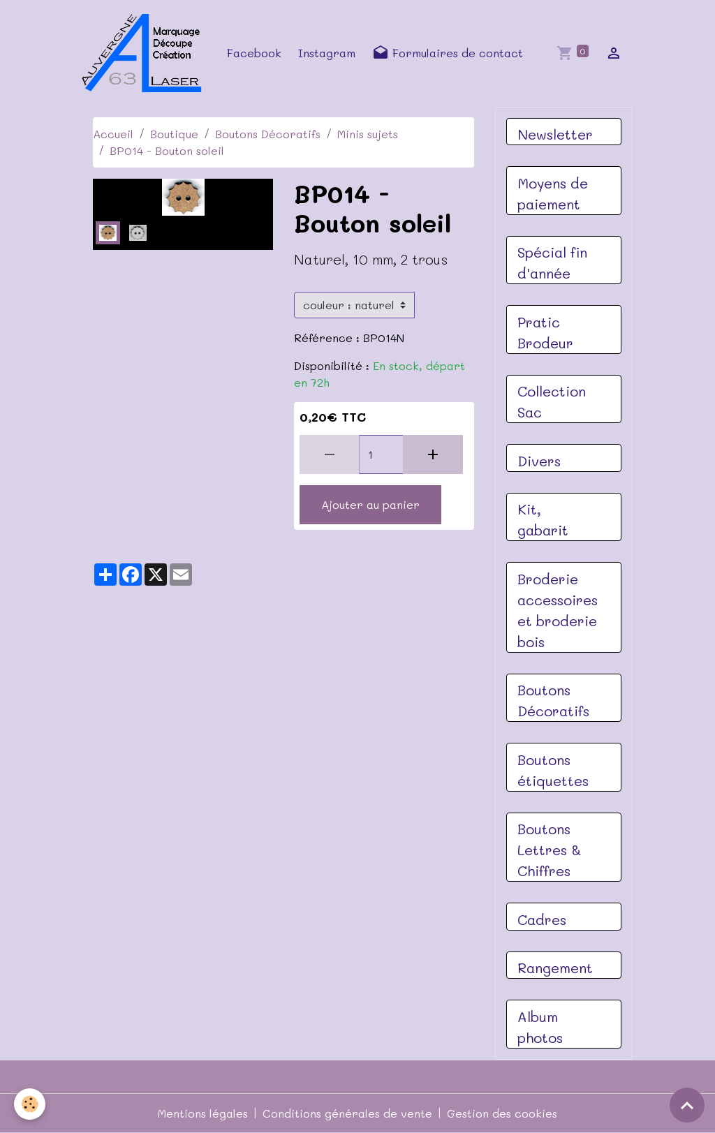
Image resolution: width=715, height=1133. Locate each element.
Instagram (326, 52)
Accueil (113, 133)
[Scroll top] (687, 1105)
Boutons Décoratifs (267, 133)
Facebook (254, 52)
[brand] (146, 53)
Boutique (174, 133)
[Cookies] (29, 1104)
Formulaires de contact (447, 53)
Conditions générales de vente (347, 1113)
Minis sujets (367, 133)
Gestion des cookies (502, 1113)
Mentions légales (203, 1113)
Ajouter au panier (370, 504)
